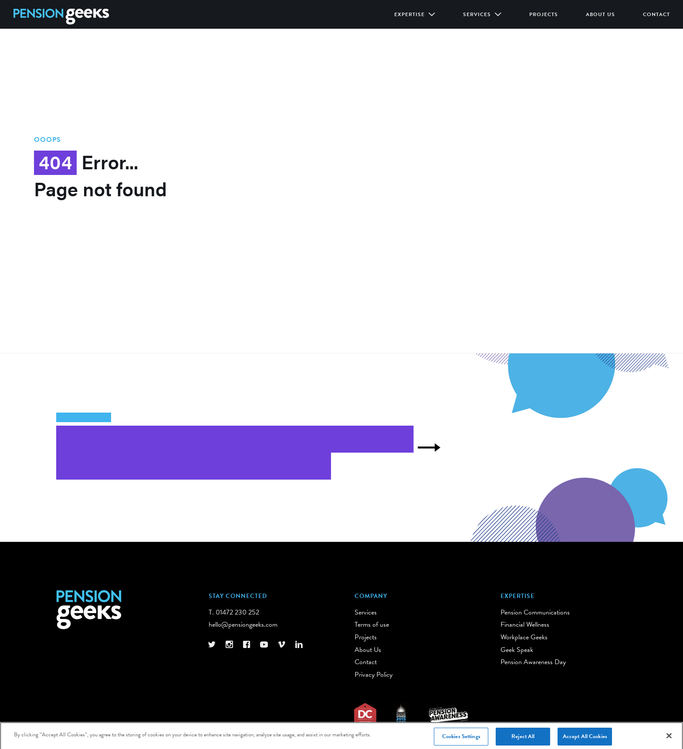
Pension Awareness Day (533, 662)
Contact (656, 14)
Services (478, 14)
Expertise (410, 14)
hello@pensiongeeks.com (243, 624)
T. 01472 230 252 (234, 612)
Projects (543, 14)
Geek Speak (516, 650)
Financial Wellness (524, 624)
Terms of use (372, 624)
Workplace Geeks (524, 637)
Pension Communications (535, 612)
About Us (600, 14)
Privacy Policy (373, 674)
